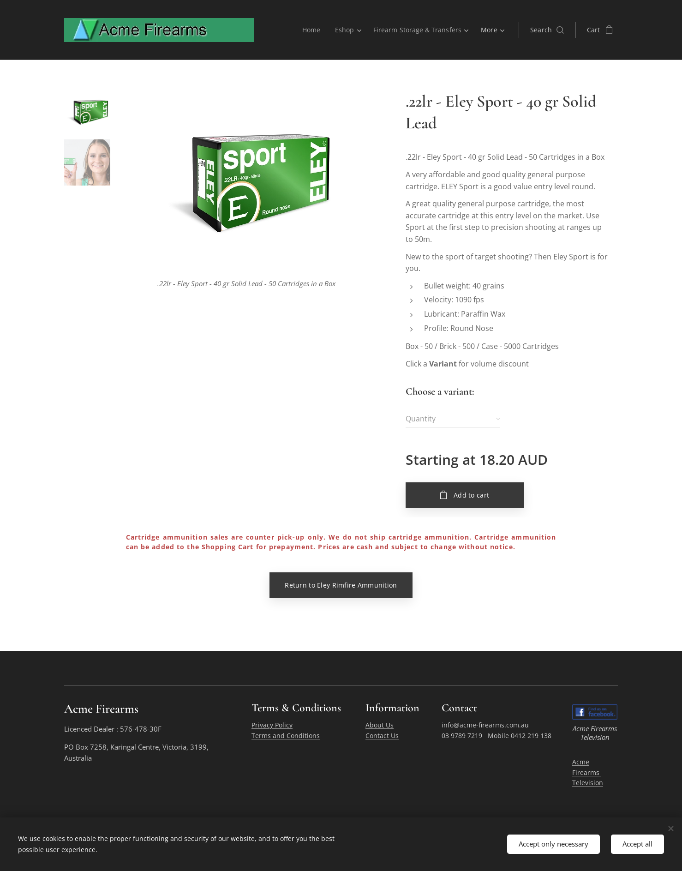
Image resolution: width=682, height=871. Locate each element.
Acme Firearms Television (587, 772)
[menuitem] (310, 30)
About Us (379, 725)
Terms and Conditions (285, 735)
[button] (547, 30)
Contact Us (382, 735)
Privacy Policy (272, 725)
